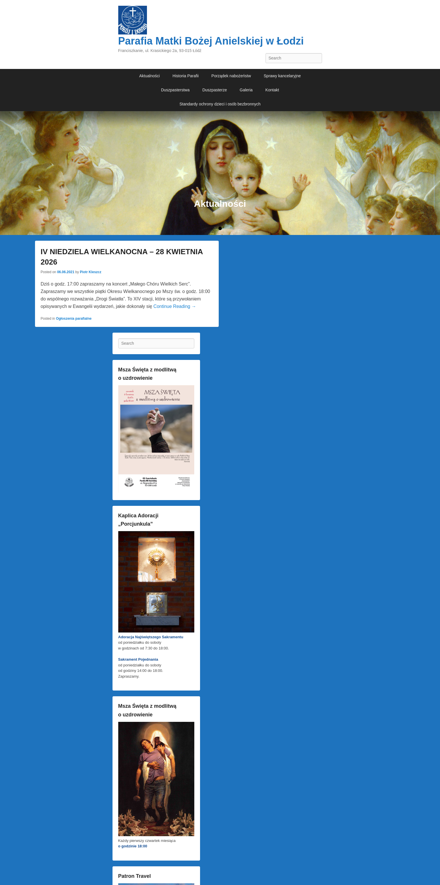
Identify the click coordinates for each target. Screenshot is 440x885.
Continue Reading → (175, 306)
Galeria (246, 90)
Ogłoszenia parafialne (74, 319)
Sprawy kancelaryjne (282, 76)
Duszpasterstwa (175, 90)
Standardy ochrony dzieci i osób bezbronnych (220, 104)
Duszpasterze (214, 90)
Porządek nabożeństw (231, 76)
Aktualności (149, 76)
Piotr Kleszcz (90, 272)
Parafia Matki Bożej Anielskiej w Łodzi (211, 41)
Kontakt (272, 90)
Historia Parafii (185, 76)
